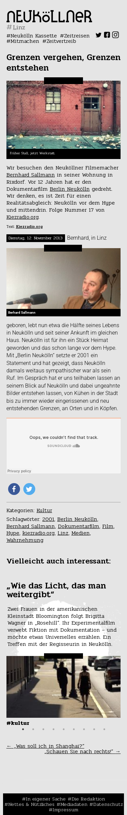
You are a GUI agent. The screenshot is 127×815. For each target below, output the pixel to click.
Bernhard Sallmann (30, 174)
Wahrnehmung (24, 540)
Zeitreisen (77, 35)
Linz (63, 533)
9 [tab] (104, 729)
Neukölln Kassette (33, 35)
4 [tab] (53, 729)
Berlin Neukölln (70, 189)
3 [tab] (43, 729)
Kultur (44, 510)
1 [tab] (23, 729)
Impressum (65, 809)
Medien (80, 533)
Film (107, 526)
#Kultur (17, 723)
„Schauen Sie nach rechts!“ (82, 751)
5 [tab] (63, 729)
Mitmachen (24, 41)
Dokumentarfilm (78, 526)
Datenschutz (108, 804)
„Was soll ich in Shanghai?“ (45, 746)
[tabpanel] (63, 654)
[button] (14, 489)
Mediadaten (73, 804)
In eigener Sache (46, 799)
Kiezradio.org (22, 217)
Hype (12, 533)
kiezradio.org (38, 533)
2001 (48, 519)
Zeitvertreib (61, 41)
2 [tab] (33, 729)
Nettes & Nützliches (31, 804)
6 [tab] (73, 729)
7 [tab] (84, 729)
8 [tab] (94, 729)
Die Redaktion (88, 799)
